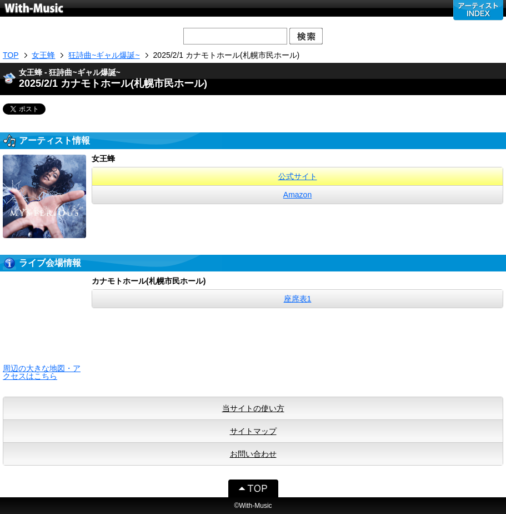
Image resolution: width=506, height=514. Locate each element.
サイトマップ (253, 431)
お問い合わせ (253, 453)
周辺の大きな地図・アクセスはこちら (42, 372)
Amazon (297, 194)
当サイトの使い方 (253, 408)
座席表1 (298, 298)
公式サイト (297, 176)
